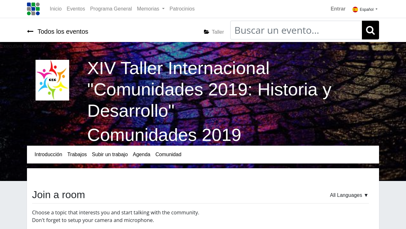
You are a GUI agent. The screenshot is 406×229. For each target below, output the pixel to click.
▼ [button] (349, 195)
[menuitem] (55, 9)
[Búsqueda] (370, 30)
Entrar (338, 8)
